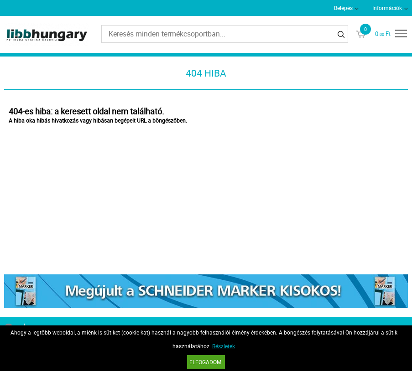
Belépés (343, 7)
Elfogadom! (206, 362)
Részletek (223, 346)
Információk (387, 7)
